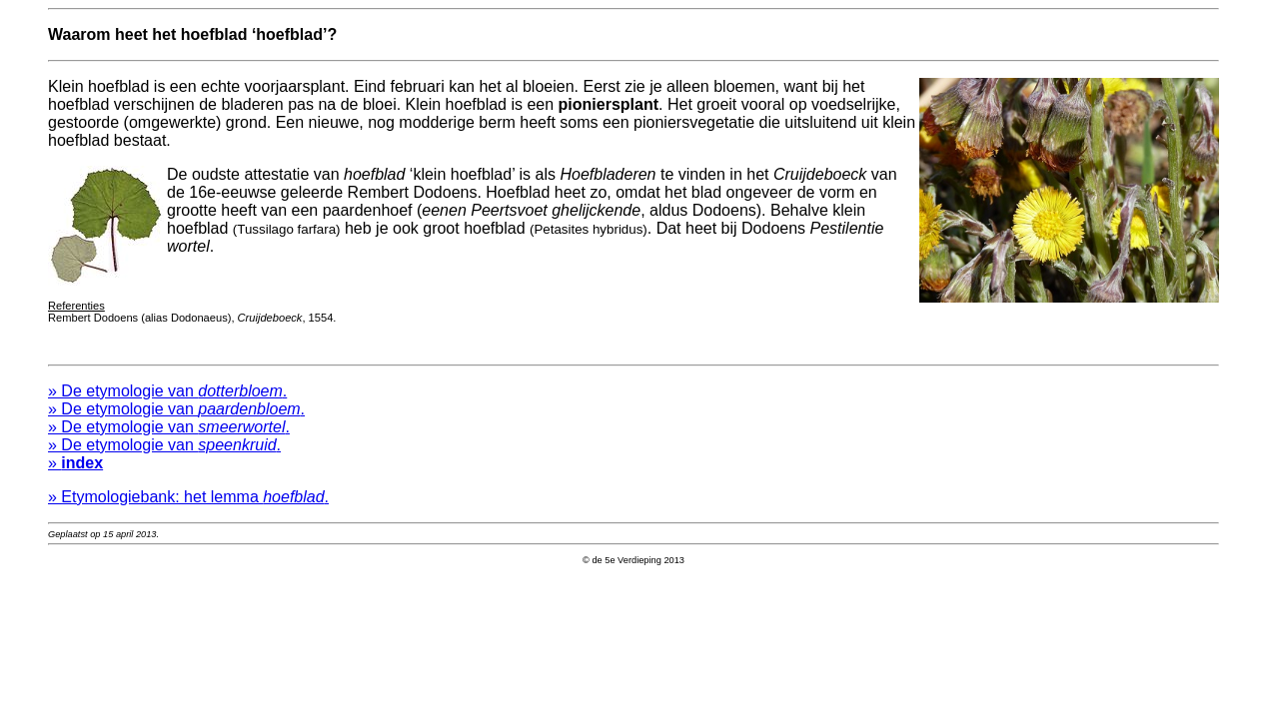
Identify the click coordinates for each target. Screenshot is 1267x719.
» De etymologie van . (167, 396)
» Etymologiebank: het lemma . (188, 502)
